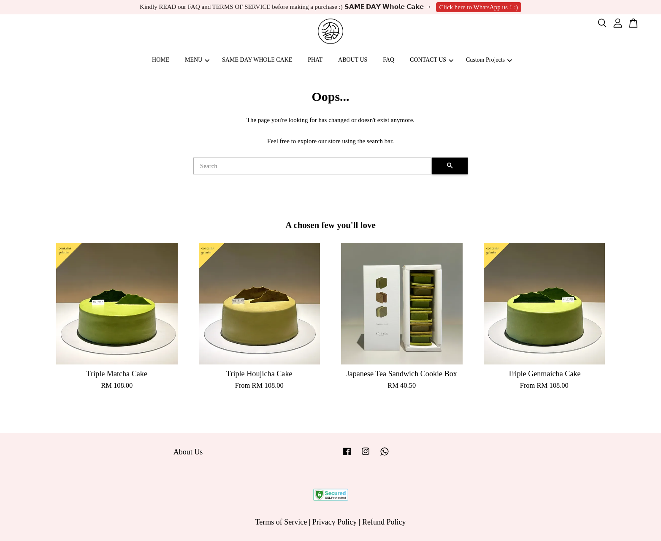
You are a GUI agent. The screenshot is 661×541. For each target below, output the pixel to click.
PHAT (315, 60)
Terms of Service (281, 522)
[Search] (312, 166)
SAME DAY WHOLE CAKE (257, 60)
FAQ (388, 60)
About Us (188, 452)
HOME (160, 60)
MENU (197, 60)
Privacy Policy (334, 522)
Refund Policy (384, 522)
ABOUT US (352, 60)
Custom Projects (489, 60)
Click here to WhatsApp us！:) (478, 7)
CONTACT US (431, 60)
